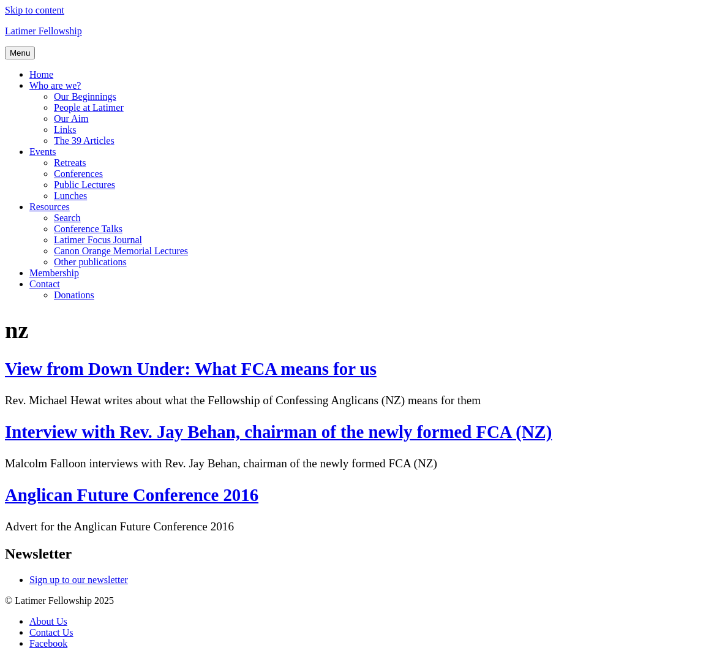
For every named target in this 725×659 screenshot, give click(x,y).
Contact (44, 284)
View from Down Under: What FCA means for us (191, 368)
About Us (48, 621)
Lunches (70, 195)
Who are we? (55, 85)
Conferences (78, 173)
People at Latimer (89, 107)
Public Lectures (84, 184)
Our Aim (71, 118)
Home (41, 74)
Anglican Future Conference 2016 (131, 495)
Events (42, 151)
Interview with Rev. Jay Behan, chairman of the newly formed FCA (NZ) (278, 432)
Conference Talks (88, 229)
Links (65, 129)
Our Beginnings (85, 96)
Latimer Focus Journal (98, 240)
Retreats (70, 162)
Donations (74, 295)
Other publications (90, 262)
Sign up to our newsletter (78, 579)
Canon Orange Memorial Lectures (121, 251)
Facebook (48, 643)
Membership (54, 273)
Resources (49, 206)
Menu (20, 53)
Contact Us (51, 632)
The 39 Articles (84, 140)
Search (67, 218)
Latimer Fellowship (43, 31)
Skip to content (34, 10)
